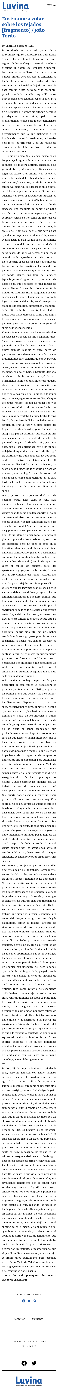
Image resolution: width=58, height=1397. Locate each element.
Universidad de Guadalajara (29, 1341)
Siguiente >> (39, 1318)
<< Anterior (18, 1318)
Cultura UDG (29, 1346)
